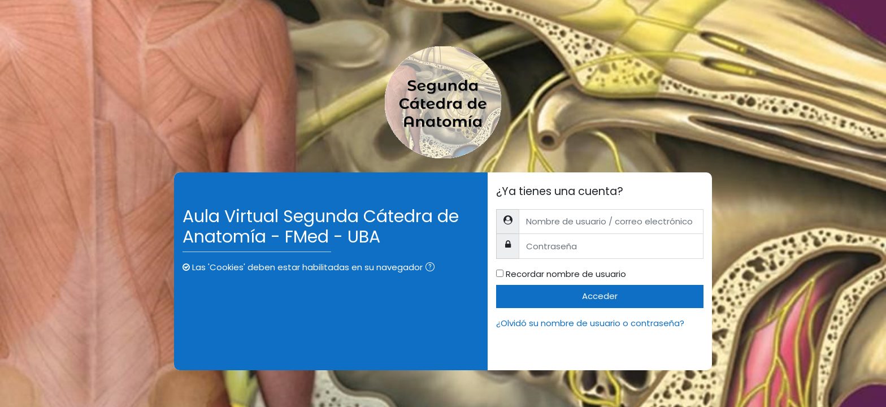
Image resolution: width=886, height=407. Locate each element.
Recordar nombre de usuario (566, 274)
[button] (432, 268)
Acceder (600, 296)
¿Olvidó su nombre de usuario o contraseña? (590, 323)
